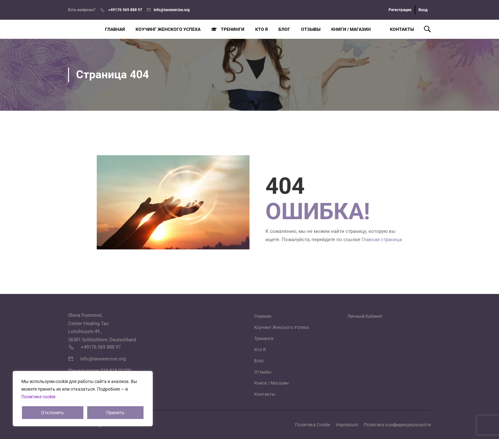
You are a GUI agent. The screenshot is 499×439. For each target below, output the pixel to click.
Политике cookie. (39, 396)
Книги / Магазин (351, 29)
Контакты (398, 29)
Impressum (347, 424)
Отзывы (310, 29)
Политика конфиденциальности (397, 424)
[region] (83, 398)
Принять (115, 412)
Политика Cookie (312, 424)
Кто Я (261, 29)
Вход (423, 10)
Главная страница (382, 239)
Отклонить (52, 412)
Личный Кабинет (365, 316)
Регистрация (400, 10)
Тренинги (227, 29)
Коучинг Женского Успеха (168, 29)
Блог (284, 29)
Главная (115, 29)
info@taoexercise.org (172, 10)
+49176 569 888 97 (124, 10)
